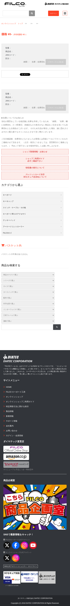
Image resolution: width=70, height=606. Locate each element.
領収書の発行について (35, 168)
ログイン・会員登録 (14, 435)
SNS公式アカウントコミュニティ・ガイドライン (20, 566)
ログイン (53, 13)
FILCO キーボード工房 (15, 392)
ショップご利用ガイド (35, 159)
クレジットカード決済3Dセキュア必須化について (35, 175)
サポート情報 (11, 421)
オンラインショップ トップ (12, 24)
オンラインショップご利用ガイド (20, 401)
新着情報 (10, 416)
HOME (9, 387)
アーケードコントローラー (13, 227)
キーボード (7, 195)
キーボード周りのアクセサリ (14, 214)
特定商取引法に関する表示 (17, 406)
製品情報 (10, 411)
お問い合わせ (11, 431)
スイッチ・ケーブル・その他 (14, 208)
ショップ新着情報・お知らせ (35, 152)
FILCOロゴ (7, 233)
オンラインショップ (14, 397)
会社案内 (10, 426)
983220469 (29, 580)
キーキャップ (8, 201)
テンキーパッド (9, 220)
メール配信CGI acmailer (12, 585)
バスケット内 (11, 245)
